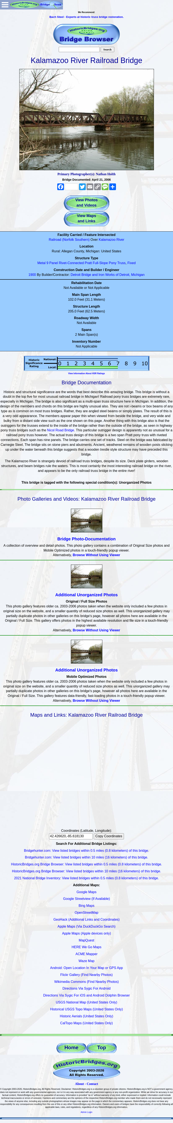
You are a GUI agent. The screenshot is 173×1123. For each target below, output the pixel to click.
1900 (32, 274)
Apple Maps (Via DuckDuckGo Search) (86, 926)
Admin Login (86, 1112)
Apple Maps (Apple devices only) (86, 933)
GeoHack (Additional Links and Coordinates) (86, 919)
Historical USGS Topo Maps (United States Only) (86, 1009)
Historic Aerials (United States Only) (86, 1016)
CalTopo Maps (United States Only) (86, 1023)
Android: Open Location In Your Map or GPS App (86, 968)
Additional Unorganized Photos (86, 594)
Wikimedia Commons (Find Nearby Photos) (86, 981)
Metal (41, 263)
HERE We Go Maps (86, 947)
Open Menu (5, 4)
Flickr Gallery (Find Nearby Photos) (86, 975)
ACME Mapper (86, 954)
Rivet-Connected (71, 263)
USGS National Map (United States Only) (86, 1002)
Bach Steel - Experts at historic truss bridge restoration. (86, 16)
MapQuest (86, 940)
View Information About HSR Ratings (86, 373)
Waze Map (87, 961)
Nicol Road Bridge (60, 430)
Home (71, 1047)
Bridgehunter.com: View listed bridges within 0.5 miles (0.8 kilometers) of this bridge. (86, 850)
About (79, 1084)
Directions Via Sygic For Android (86, 988)
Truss (121, 263)
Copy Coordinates (108, 836)
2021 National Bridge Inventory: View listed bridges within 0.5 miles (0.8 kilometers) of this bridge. (86, 878)
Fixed (131, 263)
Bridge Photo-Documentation (86, 539)
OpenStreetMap (86, 912)
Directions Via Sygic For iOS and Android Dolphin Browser (86, 995)
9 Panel (52, 263)
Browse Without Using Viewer (96, 555)
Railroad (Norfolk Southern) (69, 239)
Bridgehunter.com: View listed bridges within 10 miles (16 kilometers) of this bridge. (86, 857)
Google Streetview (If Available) (86, 899)
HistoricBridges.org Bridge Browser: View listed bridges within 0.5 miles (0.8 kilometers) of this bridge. (86, 864)
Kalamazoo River (111, 239)
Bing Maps (87, 905)
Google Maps (86, 892)
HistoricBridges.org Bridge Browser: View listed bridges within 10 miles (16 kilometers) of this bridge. (86, 871)
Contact (92, 1084)
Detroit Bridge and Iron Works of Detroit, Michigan (108, 274)
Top (101, 1047)
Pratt (88, 263)
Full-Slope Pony (104, 263)
